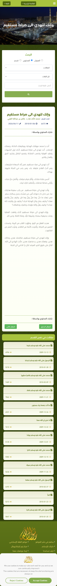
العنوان (38, 60)
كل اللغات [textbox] (46, 76)
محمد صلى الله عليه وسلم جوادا (39, 434)
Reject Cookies (16, 580)
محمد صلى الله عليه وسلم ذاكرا (39, 449)
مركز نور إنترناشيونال (19, 546)
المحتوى (28, 60)
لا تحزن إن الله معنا (44, 420)
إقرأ (49, 494)
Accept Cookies (40, 580)
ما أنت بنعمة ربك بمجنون (42, 405)
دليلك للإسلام (48, 546)
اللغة (6, 3)
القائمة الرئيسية (28, 3)
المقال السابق (46, 326)
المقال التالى (10, 326)
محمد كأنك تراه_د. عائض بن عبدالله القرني (24, 118)
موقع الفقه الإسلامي (18, 541)
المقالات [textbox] (46, 67)
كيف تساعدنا (48, 550)
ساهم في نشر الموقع (45, 541)
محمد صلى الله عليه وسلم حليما (39, 345)
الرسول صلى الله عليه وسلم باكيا (39, 509)
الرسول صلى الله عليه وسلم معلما (38, 479)
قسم (17, 60)
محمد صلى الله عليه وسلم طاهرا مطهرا (36, 375)
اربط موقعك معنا (20, 550)
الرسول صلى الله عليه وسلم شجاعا (38, 360)
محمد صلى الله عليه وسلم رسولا (39, 464)
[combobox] (28, 68)
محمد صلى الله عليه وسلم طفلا (39, 390)
